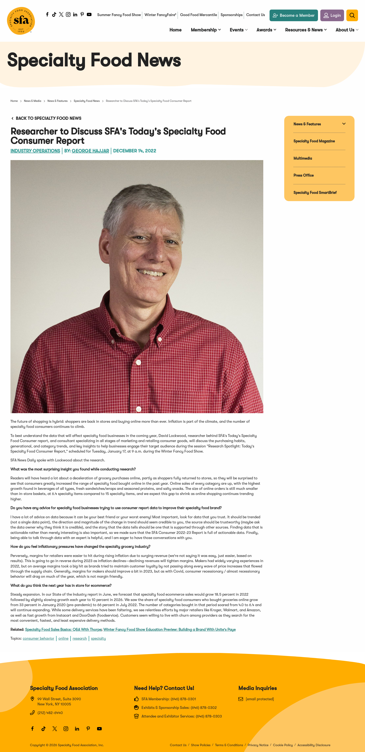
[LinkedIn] (75, 15)
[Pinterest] (82, 15)
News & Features (57, 101)
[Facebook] (47, 15)
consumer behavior (38, 638)
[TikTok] (54, 15)
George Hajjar (90, 151)
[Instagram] (68, 15)
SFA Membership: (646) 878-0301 (165, 699)
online (63, 638)
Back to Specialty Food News (45, 118)
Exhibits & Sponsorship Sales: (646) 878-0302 (175, 707)
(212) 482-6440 (46, 712)
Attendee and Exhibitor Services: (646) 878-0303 (178, 716)
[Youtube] (89, 15)
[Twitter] (61, 15)
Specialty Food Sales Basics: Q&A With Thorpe (63, 630)
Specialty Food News (87, 101)
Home (14, 101)
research (80, 638)
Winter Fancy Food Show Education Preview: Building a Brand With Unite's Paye (169, 630)
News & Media (32, 101)
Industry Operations (35, 151)
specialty (98, 638)
